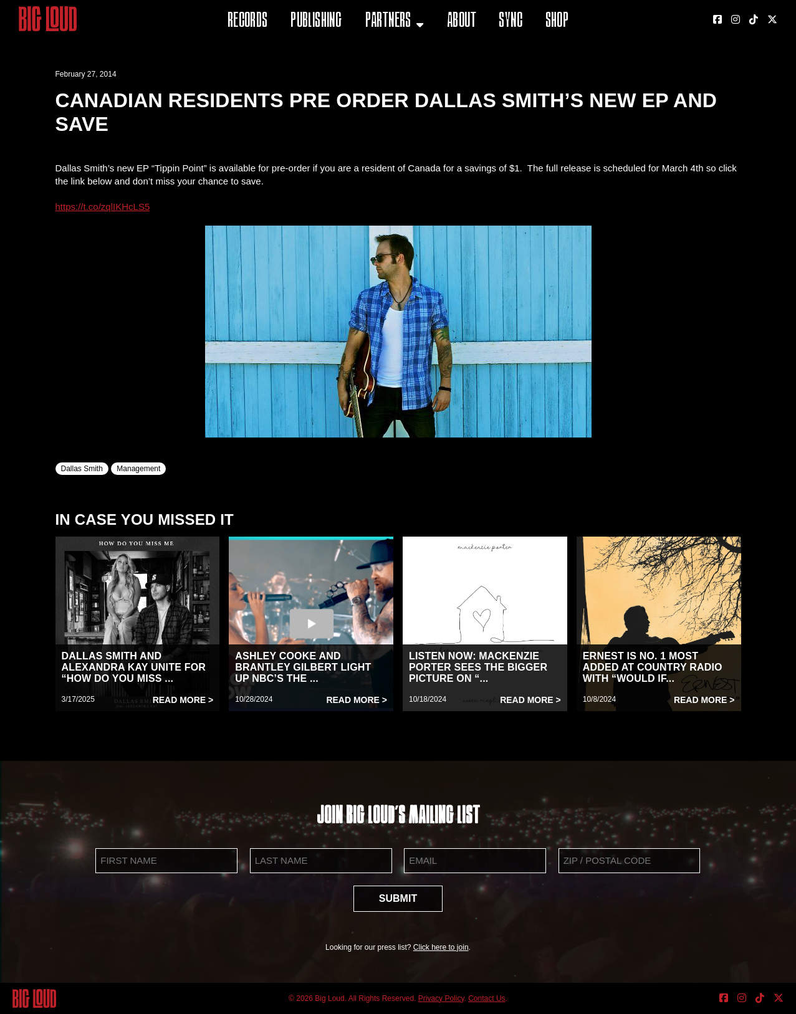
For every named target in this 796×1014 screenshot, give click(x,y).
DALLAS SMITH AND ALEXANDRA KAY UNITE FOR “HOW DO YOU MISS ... (134, 667)
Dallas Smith (82, 468)
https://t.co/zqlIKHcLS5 (102, 206)
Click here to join (441, 947)
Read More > (183, 700)
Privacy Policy (441, 998)
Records (248, 21)
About (461, 21)
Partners (388, 21)
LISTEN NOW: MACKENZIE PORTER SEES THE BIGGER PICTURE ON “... (478, 667)
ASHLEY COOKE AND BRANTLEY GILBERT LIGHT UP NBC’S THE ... (303, 667)
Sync (510, 21)
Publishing (316, 21)
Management (138, 468)
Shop (557, 21)
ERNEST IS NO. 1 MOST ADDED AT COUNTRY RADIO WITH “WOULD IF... (652, 667)
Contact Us (486, 998)
